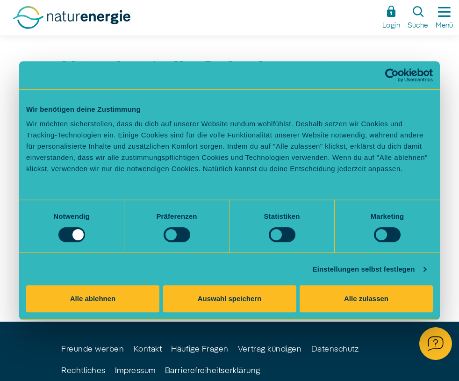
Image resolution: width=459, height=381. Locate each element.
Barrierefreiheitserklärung (212, 371)
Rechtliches (83, 371)
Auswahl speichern (230, 298)
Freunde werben (92, 349)
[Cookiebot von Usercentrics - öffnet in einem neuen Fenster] (392, 75)
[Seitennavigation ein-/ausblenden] (444, 18)
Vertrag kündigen (270, 349)
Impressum (135, 371)
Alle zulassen (366, 298)
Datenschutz (335, 349)
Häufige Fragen (200, 349)
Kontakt (148, 349)
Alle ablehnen (93, 298)
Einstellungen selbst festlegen (364, 269)
